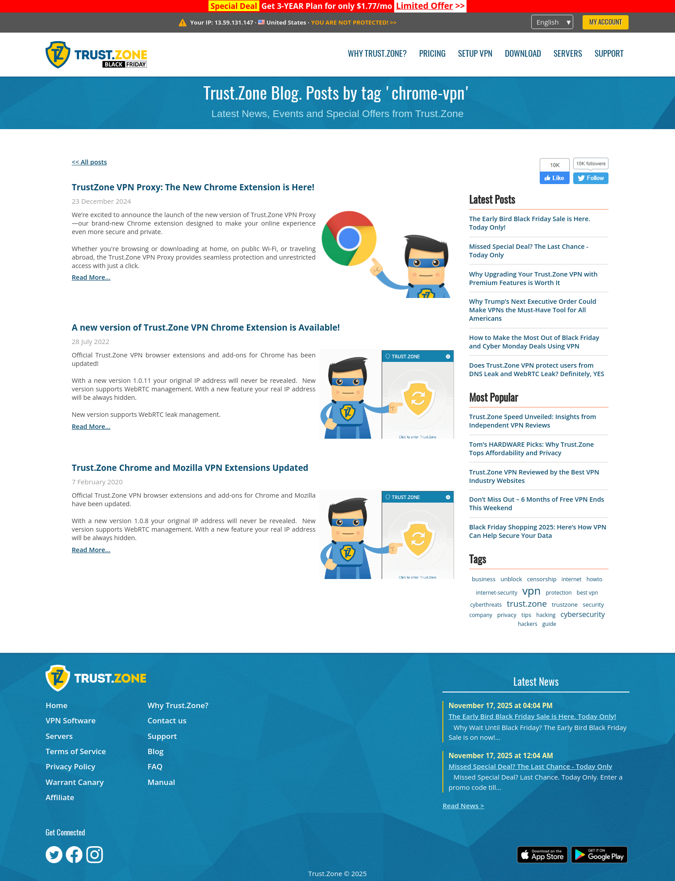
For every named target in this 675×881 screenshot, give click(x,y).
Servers (568, 54)
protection (558, 592)
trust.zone (527, 603)
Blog (156, 751)
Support (609, 54)
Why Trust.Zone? (377, 54)
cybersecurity (583, 614)
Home (56, 705)
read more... (91, 277)
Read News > (463, 805)
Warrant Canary (75, 782)
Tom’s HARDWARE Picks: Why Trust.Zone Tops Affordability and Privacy (531, 448)
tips (526, 615)
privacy (507, 615)
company (480, 615)
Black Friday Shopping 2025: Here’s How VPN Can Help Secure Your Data (537, 531)
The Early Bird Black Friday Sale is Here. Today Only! (532, 716)
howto (594, 579)
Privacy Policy (70, 766)
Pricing (432, 54)
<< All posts (89, 162)
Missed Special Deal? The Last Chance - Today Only (530, 766)
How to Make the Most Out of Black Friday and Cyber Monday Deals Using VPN (534, 341)
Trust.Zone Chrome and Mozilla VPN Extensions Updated (190, 468)
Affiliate (60, 797)
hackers (527, 624)
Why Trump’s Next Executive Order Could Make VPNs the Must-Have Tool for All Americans (532, 310)
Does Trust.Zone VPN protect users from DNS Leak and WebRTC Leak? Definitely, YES (536, 369)
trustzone (565, 604)
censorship (541, 579)
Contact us (167, 720)
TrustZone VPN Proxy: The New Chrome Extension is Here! (193, 187)
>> (430, 6)
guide (549, 624)
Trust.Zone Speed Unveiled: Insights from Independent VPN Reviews (532, 420)
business (484, 579)
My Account (605, 22)
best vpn (587, 592)
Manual (161, 782)
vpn (531, 590)
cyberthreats (486, 604)
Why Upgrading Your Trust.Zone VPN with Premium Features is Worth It (533, 278)
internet (572, 579)
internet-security (496, 592)
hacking (545, 615)
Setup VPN (475, 54)
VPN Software (71, 720)
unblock (511, 579)
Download (523, 54)
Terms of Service (76, 751)
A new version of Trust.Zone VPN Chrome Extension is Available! (206, 327)
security (593, 604)
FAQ (155, 766)
